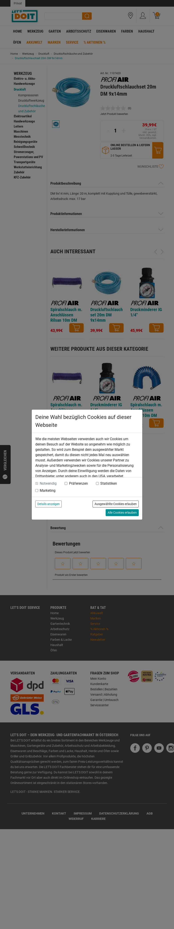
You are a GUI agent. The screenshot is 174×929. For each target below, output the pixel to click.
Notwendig (48, 483)
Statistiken (108, 483)
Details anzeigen (48, 504)
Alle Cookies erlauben (122, 512)
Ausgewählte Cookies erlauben (116, 504)
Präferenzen (78, 483)
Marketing (47, 490)
